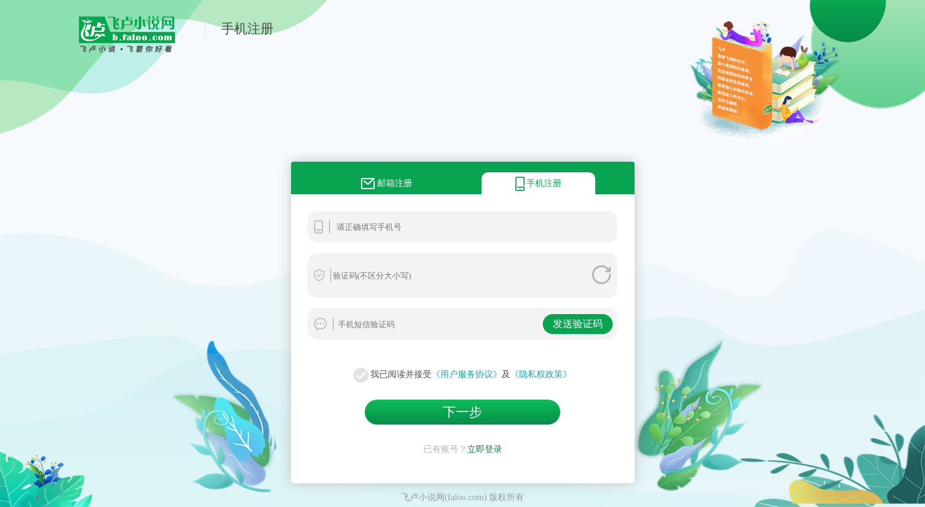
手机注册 (247, 28)
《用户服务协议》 (467, 374)
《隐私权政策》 (540, 374)
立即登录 (484, 449)
